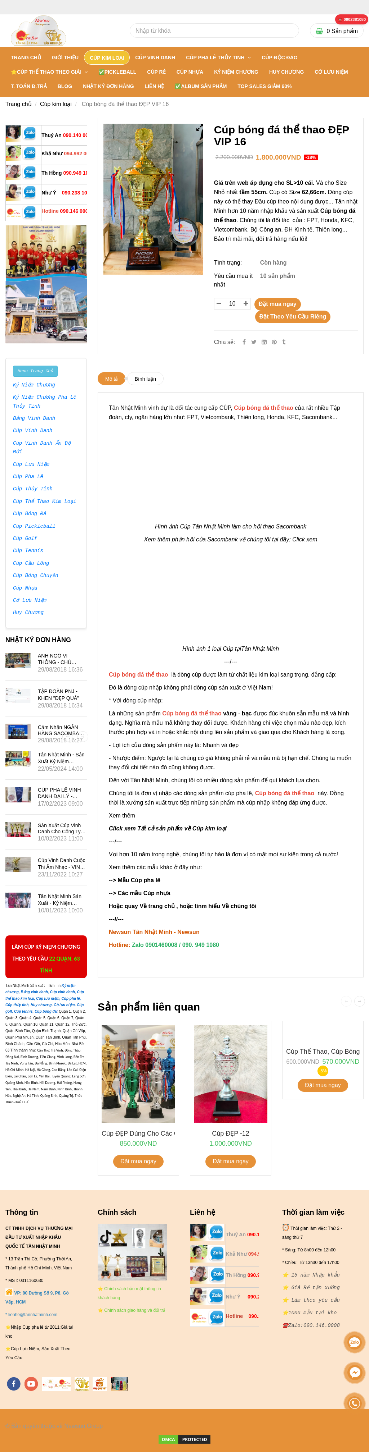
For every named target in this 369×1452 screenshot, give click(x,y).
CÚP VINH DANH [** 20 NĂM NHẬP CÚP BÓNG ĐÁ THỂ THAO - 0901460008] (155, 57)
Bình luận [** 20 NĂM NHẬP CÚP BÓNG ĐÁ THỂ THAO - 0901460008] (145, 379)
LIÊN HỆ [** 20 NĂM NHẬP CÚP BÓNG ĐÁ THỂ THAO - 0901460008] (154, 86)
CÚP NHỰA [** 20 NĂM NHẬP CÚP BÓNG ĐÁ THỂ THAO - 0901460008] (190, 72)
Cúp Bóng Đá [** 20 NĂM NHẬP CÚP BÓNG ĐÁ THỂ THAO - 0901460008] (29, 514)
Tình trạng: (229, 263)
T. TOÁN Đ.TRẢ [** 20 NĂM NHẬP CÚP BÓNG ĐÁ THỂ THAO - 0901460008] (29, 86)
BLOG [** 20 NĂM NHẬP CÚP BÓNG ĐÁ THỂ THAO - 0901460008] (65, 86)
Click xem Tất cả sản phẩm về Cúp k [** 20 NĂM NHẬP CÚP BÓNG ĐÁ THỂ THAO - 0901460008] (158, 828)
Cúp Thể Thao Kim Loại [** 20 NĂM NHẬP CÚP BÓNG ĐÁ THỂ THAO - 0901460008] (44, 502)
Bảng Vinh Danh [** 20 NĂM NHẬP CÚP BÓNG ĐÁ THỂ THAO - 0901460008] (34, 419)
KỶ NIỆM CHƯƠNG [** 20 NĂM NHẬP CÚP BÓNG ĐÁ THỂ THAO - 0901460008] (236, 72)
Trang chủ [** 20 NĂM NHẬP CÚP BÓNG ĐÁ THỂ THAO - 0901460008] (26, 57)
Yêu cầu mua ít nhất (233, 280)
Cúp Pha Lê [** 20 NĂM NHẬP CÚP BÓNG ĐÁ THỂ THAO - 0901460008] (28, 477)
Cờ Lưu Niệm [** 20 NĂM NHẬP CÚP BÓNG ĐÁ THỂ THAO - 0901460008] (29, 601)
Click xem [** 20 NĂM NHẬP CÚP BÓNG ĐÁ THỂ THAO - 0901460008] (304, 539)
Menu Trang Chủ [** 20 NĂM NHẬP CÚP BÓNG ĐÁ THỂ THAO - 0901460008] (35, 371)
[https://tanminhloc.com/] (82, 1384)
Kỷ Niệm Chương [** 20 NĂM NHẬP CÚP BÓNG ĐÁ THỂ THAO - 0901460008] (34, 385)
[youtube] (31, 1384)
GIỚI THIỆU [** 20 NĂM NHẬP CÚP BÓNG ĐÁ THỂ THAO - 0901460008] (65, 57)
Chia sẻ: (224, 342)
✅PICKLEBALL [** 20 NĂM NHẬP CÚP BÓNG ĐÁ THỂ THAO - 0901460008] (117, 72)
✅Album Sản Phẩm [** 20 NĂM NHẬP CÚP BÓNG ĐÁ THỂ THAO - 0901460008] (201, 86)
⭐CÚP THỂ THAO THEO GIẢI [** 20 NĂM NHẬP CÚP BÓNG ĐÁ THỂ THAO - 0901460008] (47, 72)
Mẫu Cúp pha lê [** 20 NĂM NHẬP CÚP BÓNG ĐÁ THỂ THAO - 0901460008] (138, 880)
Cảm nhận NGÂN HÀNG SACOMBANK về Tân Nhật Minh (62, 733)
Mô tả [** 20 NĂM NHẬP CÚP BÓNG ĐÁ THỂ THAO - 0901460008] (111, 379)
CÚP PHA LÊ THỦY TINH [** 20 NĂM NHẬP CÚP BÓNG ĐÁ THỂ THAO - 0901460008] (216, 57)
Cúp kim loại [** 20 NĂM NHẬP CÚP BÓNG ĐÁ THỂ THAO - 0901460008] (56, 104)
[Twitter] (254, 342)
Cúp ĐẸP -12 (230, 1133)
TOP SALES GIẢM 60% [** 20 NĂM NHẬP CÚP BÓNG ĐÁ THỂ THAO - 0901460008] (264, 86)
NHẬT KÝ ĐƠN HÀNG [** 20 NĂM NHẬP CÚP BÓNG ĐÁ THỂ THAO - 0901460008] (108, 86)
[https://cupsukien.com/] (119, 1384)
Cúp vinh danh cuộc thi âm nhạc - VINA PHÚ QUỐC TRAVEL (62, 867)
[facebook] (14, 1384)
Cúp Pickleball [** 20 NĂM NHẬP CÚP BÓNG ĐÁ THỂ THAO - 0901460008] (34, 527)
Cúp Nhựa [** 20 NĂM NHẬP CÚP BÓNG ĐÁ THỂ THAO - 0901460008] (25, 588)
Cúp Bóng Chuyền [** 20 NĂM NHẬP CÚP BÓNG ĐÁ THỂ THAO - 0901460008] (35, 576)
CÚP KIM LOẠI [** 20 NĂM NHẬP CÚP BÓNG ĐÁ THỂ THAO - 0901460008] (107, 58)
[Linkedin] (264, 342)
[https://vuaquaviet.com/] (100, 1384)
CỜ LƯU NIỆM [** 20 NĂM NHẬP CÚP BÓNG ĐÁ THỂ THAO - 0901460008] (331, 72)
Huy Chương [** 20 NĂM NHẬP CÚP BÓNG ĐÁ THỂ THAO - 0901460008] (28, 613)
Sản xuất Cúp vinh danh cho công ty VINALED (59, 831)
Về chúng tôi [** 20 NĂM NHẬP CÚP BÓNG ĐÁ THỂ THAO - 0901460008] (239, 906)
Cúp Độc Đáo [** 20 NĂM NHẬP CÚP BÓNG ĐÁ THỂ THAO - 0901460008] (279, 57)
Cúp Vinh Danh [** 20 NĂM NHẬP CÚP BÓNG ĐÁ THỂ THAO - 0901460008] (32, 431)
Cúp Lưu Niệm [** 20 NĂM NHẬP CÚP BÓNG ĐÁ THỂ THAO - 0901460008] (31, 465)
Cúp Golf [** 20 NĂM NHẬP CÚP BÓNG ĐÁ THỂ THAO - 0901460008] (25, 539)
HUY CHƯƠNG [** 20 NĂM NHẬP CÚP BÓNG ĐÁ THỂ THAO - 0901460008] (286, 72)
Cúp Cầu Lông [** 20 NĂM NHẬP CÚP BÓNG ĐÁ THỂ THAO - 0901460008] (31, 564)
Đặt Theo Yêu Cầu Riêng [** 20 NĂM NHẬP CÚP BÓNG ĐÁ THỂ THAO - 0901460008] (292, 316)
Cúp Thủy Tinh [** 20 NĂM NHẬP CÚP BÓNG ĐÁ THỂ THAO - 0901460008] (32, 489)
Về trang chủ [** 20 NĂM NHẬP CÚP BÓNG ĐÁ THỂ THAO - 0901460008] (156, 906)
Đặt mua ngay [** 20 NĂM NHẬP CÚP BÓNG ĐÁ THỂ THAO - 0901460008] (278, 304)
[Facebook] (244, 342)
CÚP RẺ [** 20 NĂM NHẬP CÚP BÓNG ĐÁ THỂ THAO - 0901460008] (156, 72)
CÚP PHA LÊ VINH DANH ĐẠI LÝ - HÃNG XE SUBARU (60, 796)
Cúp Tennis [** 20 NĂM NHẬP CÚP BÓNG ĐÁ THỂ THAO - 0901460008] (28, 551)
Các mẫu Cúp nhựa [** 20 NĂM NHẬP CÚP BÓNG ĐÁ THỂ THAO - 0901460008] (144, 893)
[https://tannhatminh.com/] (56, 1384)
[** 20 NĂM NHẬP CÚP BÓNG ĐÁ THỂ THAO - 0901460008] (351, 20)
